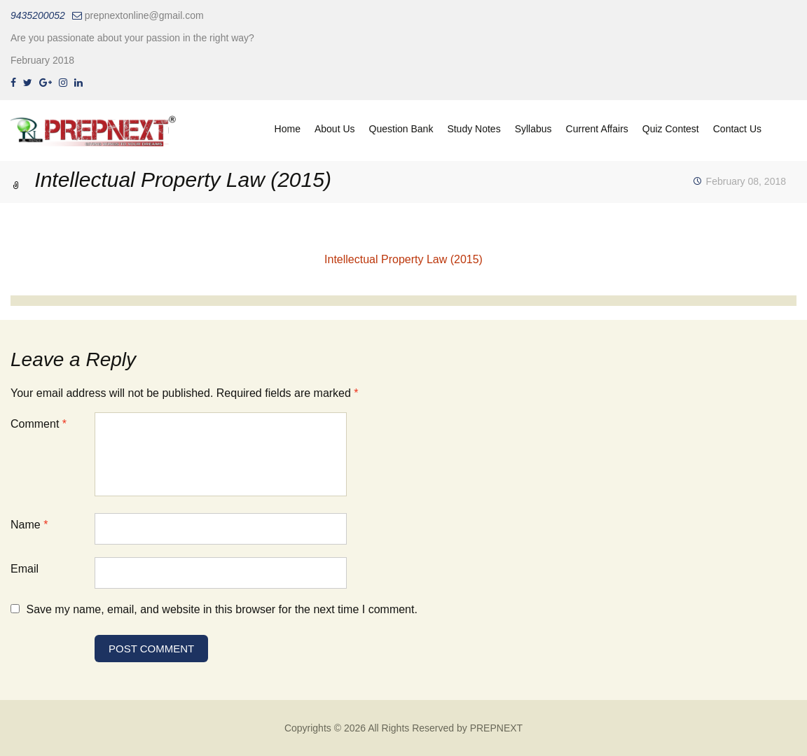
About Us (335, 128)
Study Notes (473, 128)
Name (29, 525)
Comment (39, 424)
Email (25, 569)
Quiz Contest (670, 128)
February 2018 (42, 60)
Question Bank (401, 128)
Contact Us (737, 128)
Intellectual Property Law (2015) (403, 259)
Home (288, 128)
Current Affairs (597, 128)
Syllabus (533, 128)
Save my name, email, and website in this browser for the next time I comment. (221, 609)
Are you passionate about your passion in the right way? (132, 37)
